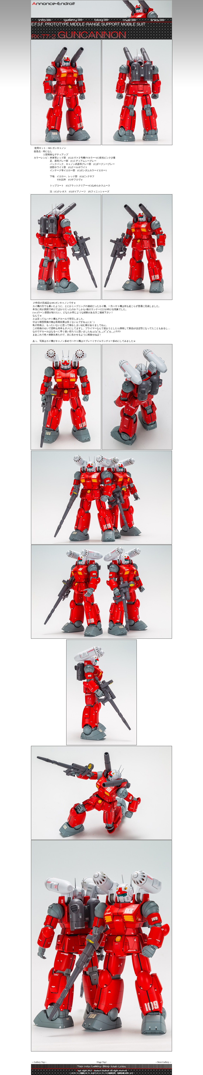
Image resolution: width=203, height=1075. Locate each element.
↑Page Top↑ (101, 1062)
